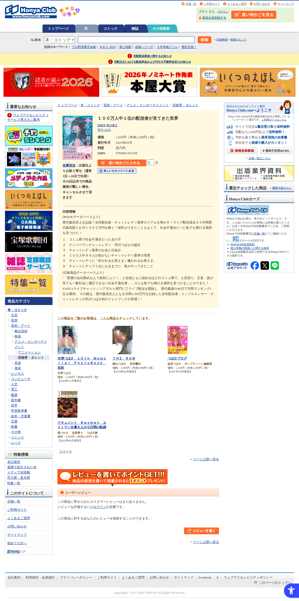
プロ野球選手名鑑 (84, 47)
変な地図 (125, 47)
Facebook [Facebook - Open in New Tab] (205, 577)
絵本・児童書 (20, 416)
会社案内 (14, 577)
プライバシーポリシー (76, 577)
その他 (16, 432)
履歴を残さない (282, 187)
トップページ (58, 28)
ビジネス (17, 374)
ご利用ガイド (212, 3)
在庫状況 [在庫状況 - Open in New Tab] (69, 165)
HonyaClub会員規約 (242, 244)
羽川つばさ (104, 129)
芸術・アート (20, 326)
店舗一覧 (191, 3)
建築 (14, 395)
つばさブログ (177, 358)
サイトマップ (286, 3)
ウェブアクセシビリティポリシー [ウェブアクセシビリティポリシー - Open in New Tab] (248, 577)
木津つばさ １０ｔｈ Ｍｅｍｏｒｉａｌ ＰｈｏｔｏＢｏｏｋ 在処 (82, 363)
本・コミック (17, 310)
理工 (14, 389)
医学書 (16, 400)
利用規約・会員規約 (40, 577)
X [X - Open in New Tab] (217, 577)
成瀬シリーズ (144, 47)
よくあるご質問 (236, 3)
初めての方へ (17, 543)
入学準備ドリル (167, 47)
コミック (111, 28)
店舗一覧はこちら (259, 158)
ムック (16, 442)
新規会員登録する (214, 18)
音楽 (17, 363)
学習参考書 (19, 410)
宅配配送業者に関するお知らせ (152, 56)
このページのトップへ (275, 582)
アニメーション (29, 352)
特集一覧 (13, 483)
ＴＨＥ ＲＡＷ (123, 358)
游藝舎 (102, 125)
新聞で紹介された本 (21, 467)
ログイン (223, 11)
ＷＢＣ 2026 (107, 47)
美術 (17, 368)
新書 (14, 426)
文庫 (14, 421)
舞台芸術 (21, 331)
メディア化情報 (18, 472)
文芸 (14, 315)
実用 (14, 320)
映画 (17, 336)
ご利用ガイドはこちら (274, 119)
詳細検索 (222, 39)
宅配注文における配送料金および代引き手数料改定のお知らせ (152, 61)
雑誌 (135, 28)
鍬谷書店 (112, 125)
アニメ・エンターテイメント (147, 105)
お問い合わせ (262, 3)
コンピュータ (20, 379)
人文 (14, 384)
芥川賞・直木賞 (18, 478)
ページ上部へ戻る (206, 459)
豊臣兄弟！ (189, 47)
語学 (14, 405)
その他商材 (161, 28)
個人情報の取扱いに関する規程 (249, 248)
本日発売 (13, 462)
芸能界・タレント (31, 358)
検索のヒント (238, 39)
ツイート (65, 451)
